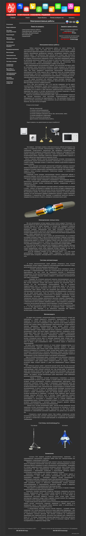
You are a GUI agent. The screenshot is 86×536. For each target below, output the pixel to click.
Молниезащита (27, 34)
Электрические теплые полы (31, 31)
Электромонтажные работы (31, 29)
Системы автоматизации (30, 33)
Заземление (26, 36)
